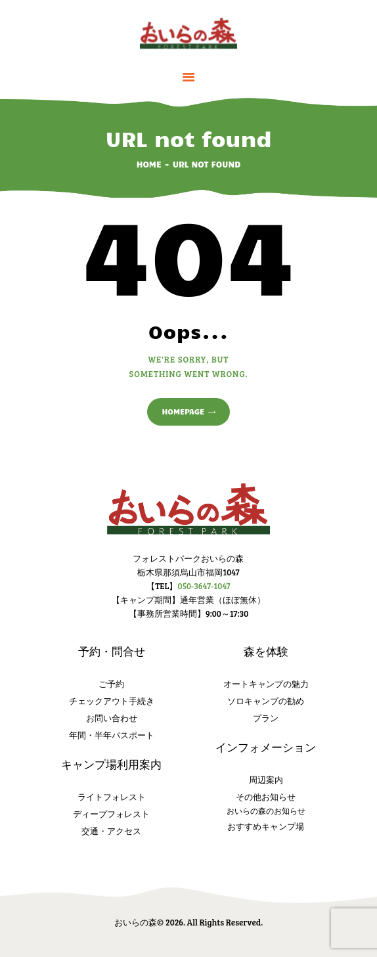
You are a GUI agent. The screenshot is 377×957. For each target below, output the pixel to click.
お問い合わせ (111, 718)
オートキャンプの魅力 (266, 684)
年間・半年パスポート (111, 735)
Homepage (183, 411)
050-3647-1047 (203, 586)
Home (149, 164)
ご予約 (111, 684)
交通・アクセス (111, 831)
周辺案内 (266, 780)
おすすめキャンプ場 (265, 826)
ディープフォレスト (111, 814)
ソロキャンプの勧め (265, 701)
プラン (265, 718)
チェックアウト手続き (111, 701)
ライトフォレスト (112, 797)
